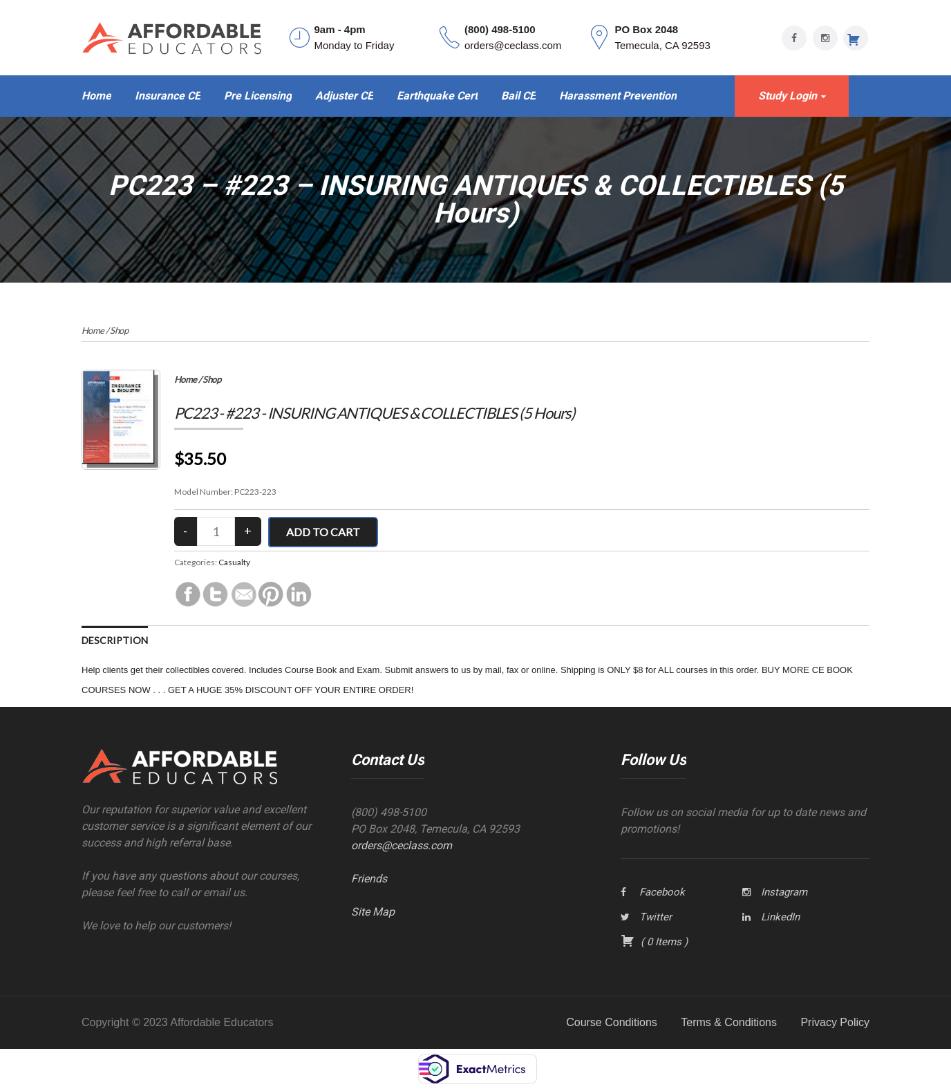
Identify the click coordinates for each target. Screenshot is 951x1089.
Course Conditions (611, 1022)
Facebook (662, 892)
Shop (118, 330)
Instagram (784, 892)
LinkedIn (780, 917)
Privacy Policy (834, 1022)
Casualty (234, 562)
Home (93, 330)
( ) (654, 942)
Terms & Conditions (729, 1022)
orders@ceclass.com (401, 845)
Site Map (373, 911)
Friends (369, 878)
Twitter (655, 917)
